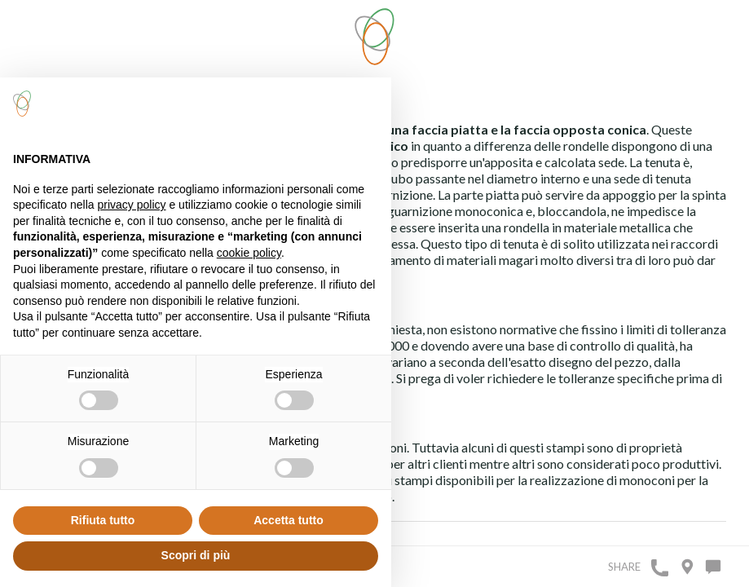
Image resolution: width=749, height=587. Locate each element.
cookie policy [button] (249, 252)
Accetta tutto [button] (288, 520)
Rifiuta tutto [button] (103, 520)
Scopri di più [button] (196, 555)
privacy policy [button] (132, 204)
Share (624, 566)
